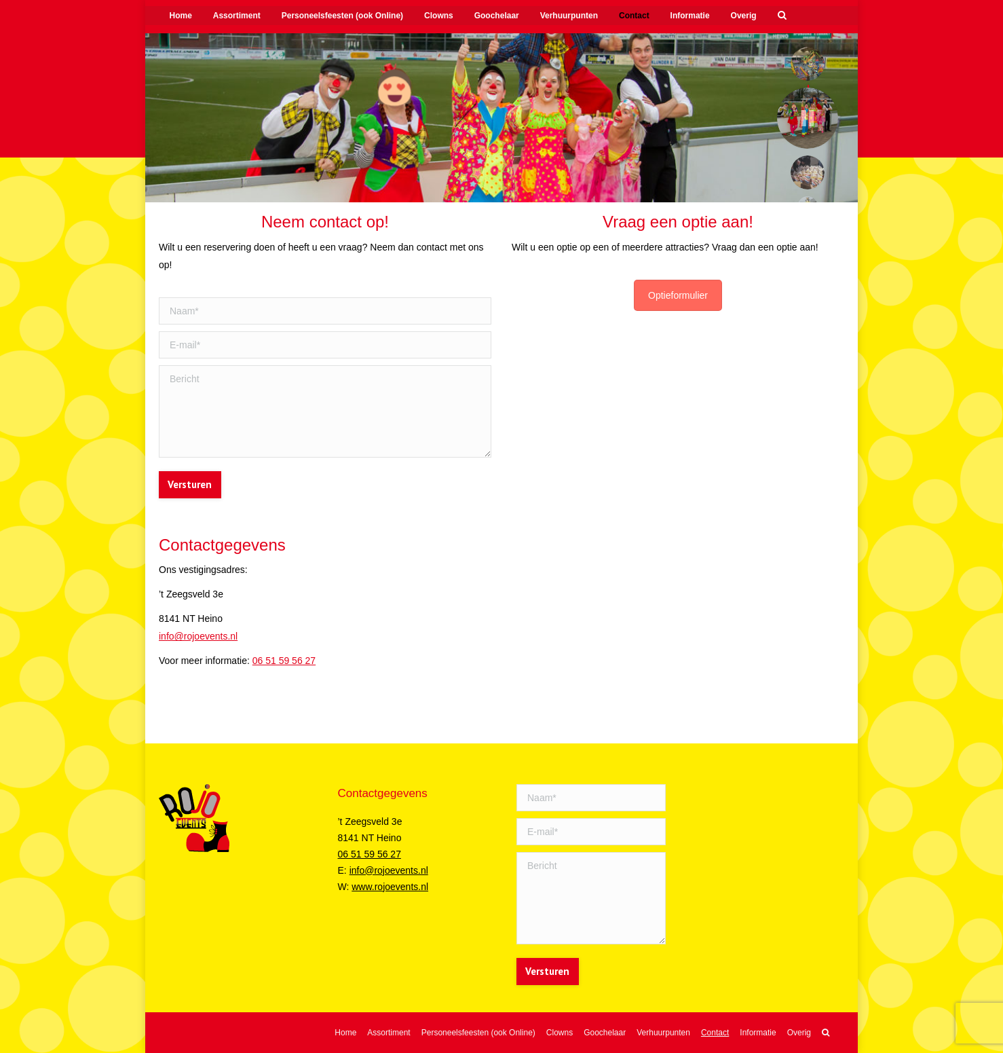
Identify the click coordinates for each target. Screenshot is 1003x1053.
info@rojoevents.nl (198, 636)
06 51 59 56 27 (284, 660)
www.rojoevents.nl (390, 886)
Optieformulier (678, 295)
